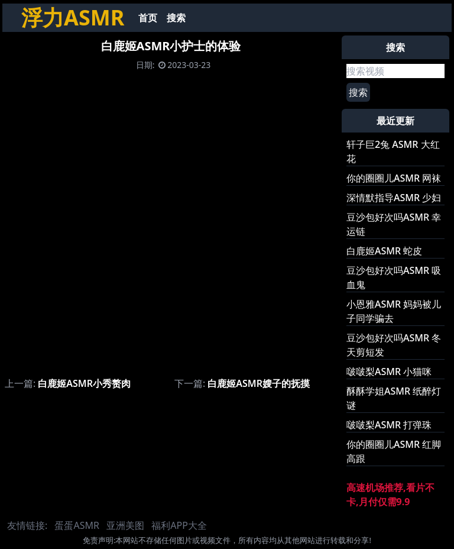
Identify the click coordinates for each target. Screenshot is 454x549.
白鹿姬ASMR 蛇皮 (384, 250)
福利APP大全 (179, 525)
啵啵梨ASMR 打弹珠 (389, 424)
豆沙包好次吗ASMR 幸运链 (393, 224)
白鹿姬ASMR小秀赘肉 (84, 383)
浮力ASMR (72, 17)
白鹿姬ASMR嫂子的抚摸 (258, 383)
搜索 (176, 17)
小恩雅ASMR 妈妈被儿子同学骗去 (393, 311)
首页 (147, 17)
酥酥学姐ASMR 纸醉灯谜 (393, 398)
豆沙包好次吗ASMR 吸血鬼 (393, 277)
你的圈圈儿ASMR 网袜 (393, 178)
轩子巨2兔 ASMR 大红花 (393, 151)
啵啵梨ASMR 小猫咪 (389, 371)
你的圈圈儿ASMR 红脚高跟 (393, 451)
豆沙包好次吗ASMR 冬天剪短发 (393, 345)
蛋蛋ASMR (76, 525)
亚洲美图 (125, 525)
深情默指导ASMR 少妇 (393, 197)
